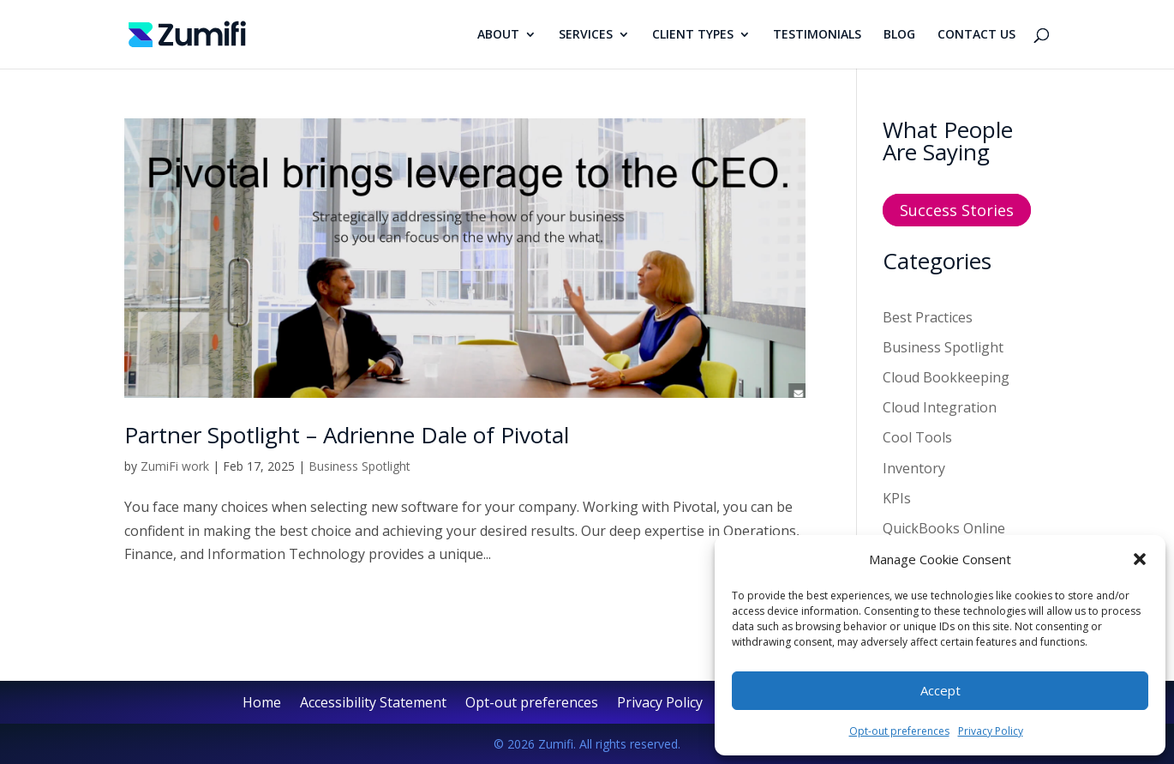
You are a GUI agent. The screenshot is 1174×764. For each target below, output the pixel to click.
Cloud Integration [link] (940, 407)
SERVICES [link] (586, 35)
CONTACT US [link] (976, 35)
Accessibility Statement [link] (373, 704)
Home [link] (262, 704)
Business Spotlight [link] (359, 466)
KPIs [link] (897, 498)
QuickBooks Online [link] (944, 528)
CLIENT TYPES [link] (693, 35)
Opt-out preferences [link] (899, 731)
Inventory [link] (914, 468)
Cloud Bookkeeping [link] (946, 377)
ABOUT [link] (498, 35)
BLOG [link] (899, 35)
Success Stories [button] (957, 210)
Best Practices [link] (928, 317)
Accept (940, 690)
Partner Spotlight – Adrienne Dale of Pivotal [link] (346, 434)
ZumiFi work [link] (175, 466)
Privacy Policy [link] (990, 731)
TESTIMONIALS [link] (817, 35)
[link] (187, 32)
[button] (1139, 559)
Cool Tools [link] (917, 437)
